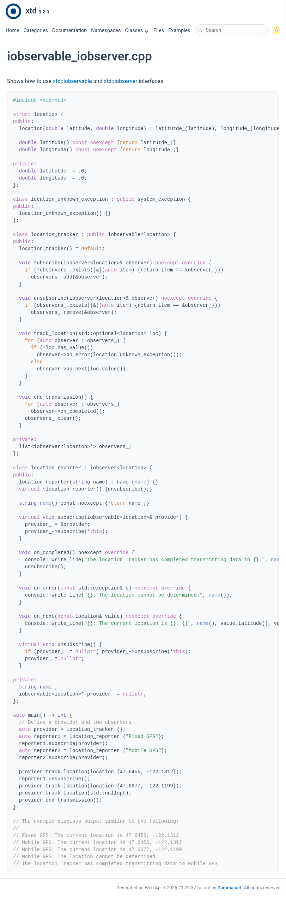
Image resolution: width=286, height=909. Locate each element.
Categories (36, 31)
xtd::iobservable (72, 81)
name (140, 482)
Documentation (69, 31)
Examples (179, 31)
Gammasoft (229, 887)
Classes (136, 31)
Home (12, 31)
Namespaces (106, 31)
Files (158, 31)
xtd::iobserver (120, 81)
